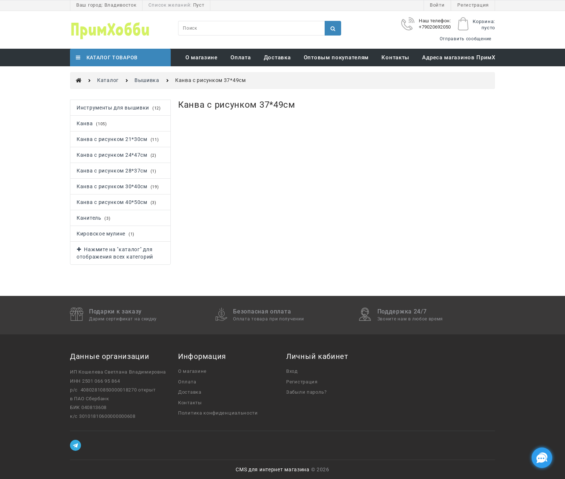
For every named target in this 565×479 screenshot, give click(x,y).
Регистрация (473, 5)
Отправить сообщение (465, 38)
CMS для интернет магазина (273, 469)
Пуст (198, 5)
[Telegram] (75, 445)
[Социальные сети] (542, 458)
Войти (437, 5)
